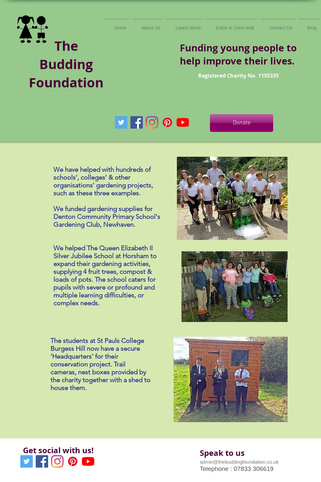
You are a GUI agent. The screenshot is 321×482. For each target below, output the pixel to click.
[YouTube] (183, 122)
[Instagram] (152, 122)
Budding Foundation (66, 73)
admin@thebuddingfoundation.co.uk (239, 462)
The (66, 46)
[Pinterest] (167, 122)
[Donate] (241, 123)
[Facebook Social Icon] (136, 122)
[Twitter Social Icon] (121, 122)
